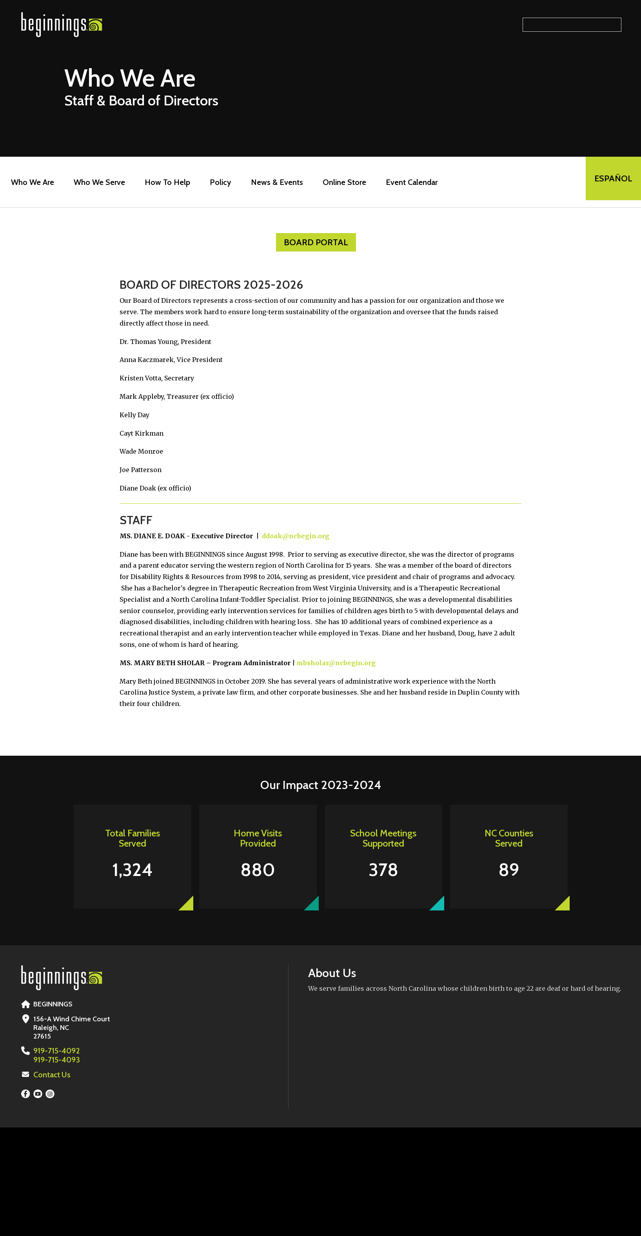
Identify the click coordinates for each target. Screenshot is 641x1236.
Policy (217, 182)
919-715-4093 (55, 1059)
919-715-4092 (55, 1050)
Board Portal (316, 242)
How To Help (164, 182)
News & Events (274, 182)
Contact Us (50, 1074)
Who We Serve (96, 182)
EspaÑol (610, 182)
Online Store (341, 182)
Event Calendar (408, 182)
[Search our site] (572, 25)
